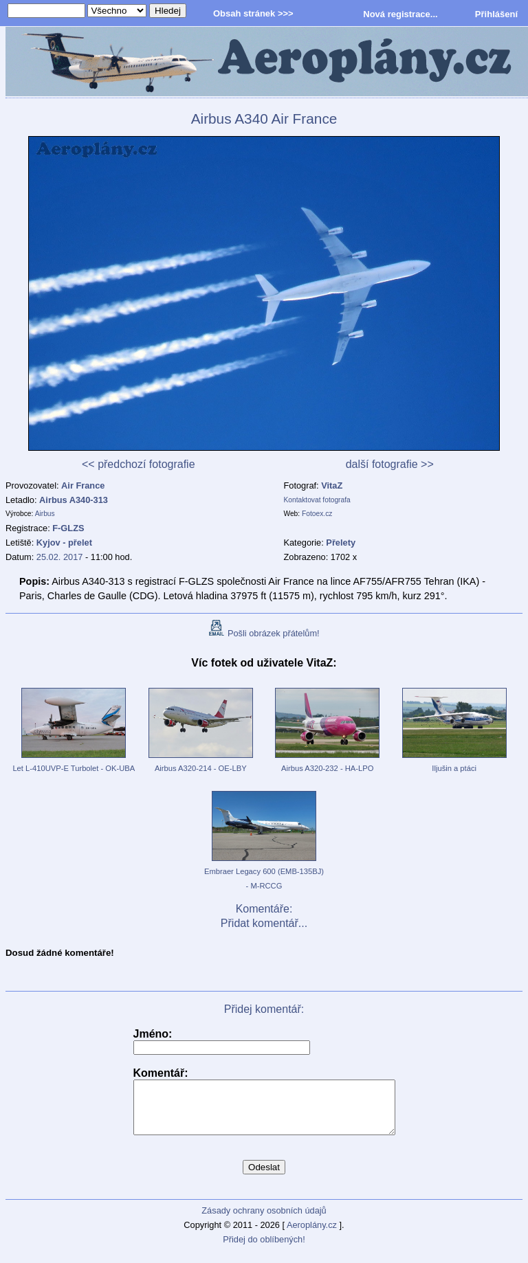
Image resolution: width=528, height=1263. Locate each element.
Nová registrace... (400, 14)
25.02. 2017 (59, 557)
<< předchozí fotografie (138, 464)
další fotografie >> (390, 464)
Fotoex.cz (317, 513)
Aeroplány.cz (312, 1235)
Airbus (45, 513)
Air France (82, 485)
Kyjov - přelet (64, 542)
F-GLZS (68, 528)
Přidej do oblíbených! (264, 1249)
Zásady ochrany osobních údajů (263, 1221)
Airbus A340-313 (73, 500)
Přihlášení (496, 14)
